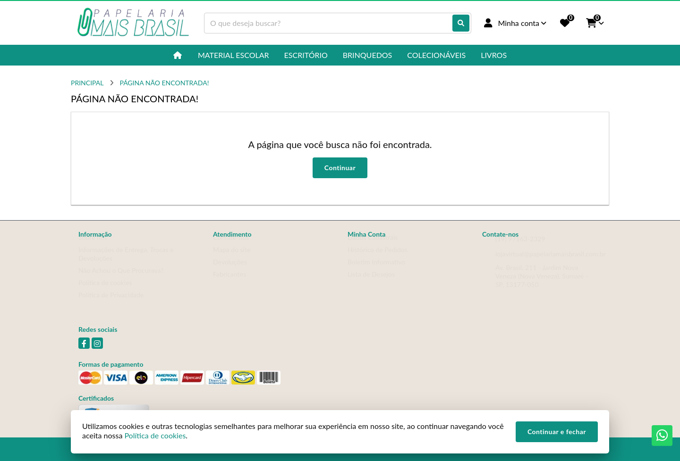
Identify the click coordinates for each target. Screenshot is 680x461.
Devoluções (230, 271)
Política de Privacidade (111, 304)
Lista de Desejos (371, 283)
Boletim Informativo (376, 271)
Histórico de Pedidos (378, 259)
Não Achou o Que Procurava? (120, 279)
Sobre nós (92, 246)
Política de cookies (105, 292)
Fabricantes (229, 283)
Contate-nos (231, 246)
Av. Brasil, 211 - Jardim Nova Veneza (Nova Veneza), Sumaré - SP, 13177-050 (541, 284)
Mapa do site (231, 259)
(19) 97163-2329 (520, 248)
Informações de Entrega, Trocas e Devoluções (126, 263)
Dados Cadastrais (373, 246)
